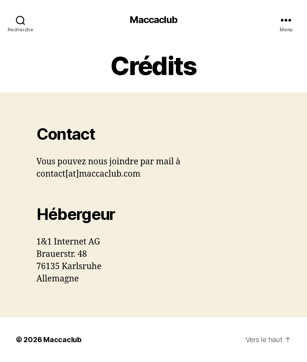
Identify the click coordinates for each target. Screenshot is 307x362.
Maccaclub (153, 20)
